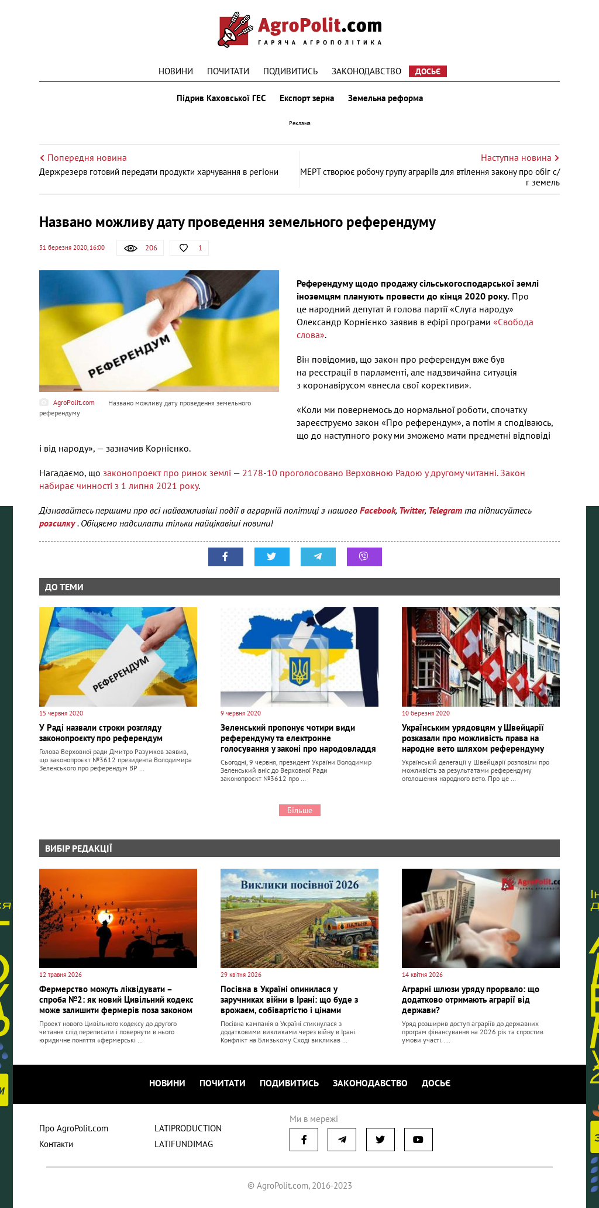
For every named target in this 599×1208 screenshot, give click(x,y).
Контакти (56, 1144)
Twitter (412, 510)
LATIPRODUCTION (188, 1128)
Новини (176, 71)
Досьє (427, 71)
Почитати (228, 71)
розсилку (58, 523)
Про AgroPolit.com (73, 1128)
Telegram (445, 510)
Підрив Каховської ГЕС (221, 98)
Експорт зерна (307, 98)
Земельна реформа (385, 98)
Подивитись (290, 71)
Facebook (377, 510)
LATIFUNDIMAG (183, 1144)
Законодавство (366, 71)
